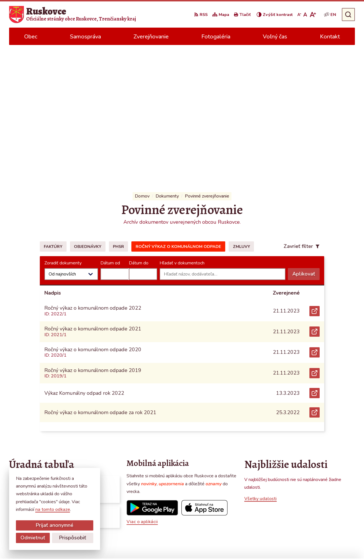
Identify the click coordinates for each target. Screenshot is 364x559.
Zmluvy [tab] (241, 113)
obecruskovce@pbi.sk (317, 511)
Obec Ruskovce (266, 543)
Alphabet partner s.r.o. (188, 543)
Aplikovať (306, 142)
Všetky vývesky (25, 402)
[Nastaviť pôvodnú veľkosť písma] (305, 14)
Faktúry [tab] (53, 113)
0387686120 (309, 505)
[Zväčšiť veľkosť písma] (312, 14)
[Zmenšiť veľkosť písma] (299, 14)
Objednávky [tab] (87, 113)
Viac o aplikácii (142, 388)
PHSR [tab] (118, 113)
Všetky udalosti (260, 365)
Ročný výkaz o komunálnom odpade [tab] (178, 113)
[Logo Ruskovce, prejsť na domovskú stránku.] (72, 14)
